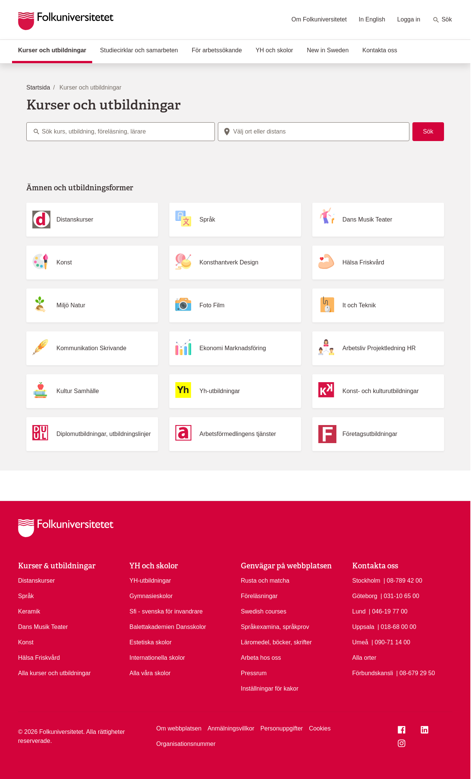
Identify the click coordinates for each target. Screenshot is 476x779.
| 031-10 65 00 (399, 595)
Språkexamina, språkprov (275, 627)
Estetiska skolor (150, 642)
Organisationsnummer (185, 744)
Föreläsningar (259, 596)
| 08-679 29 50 (415, 672)
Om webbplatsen (178, 728)
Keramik (29, 611)
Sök (442, 20)
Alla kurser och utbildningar (54, 673)
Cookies (320, 728)
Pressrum (253, 673)
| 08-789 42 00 (402, 580)
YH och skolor (274, 50)
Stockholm (366, 580)
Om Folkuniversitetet (319, 19)
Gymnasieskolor (151, 596)
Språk (26, 596)
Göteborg (364, 596)
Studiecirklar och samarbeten (139, 50)
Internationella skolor (157, 657)
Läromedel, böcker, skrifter (276, 642)
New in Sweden (327, 50)
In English (372, 19)
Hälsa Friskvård (39, 657)
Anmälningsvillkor (230, 728)
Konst (25, 642)
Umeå (360, 642)
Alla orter (364, 657)
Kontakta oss (379, 50)
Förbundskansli (372, 673)
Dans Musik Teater (43, 627)
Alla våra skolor (149, 673)
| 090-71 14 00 (390, 641)
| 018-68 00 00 (396, 626)
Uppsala (363, 627)
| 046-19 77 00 (388, 611)
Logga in (408, 19)
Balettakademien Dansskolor (167, 627)
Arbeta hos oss (261, 657)
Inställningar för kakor (269, 688)
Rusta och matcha (265, 580)
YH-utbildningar (150, 580)
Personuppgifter (281, 728)
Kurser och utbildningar (55, 49)
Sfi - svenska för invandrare (166, 611)
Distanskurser (36, 580)
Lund (359, 611)
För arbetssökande (217, 50)
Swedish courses (263, 611)
